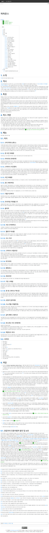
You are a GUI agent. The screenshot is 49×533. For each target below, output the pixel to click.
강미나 (15, 426)
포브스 (40, 449)
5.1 (4, 36)
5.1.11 (6, 50)
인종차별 (9, 387)
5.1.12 (6, 52)
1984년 (2, 84)
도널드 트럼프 (19, 436)
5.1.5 (6, 42)
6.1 (4, 71)
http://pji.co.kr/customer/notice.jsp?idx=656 (35, 129)
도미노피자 (8, 88)
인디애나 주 (18, 498)
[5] (23, 212)
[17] (38, 441)
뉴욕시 (43, 496)
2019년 (2, 458)
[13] (23, 372)
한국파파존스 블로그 (8, 23)
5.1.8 (6, 46)
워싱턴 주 (9, 417)
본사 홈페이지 (6, 21)
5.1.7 (6, 45)
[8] (25, 243)
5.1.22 (6, 65)
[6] (1, 482)
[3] (7, 107)
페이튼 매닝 (11, 512)
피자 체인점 (5, 523)
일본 (3, 423)
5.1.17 (6, 59)
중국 (3, 420)
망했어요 (12, 498)
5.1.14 (6, 54)
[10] (7, 347)
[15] (32, 395)
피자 (23, 84)
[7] (17, 240)
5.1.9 (6, 48)
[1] (28, 89)
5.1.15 (6, 56)
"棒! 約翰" (17, 420)
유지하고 (35, 443)
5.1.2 (6, 38)
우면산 (10, 413)
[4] (7, 185)
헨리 (12, 426)
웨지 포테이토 (33, 162)
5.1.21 (6, 64)
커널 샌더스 (35, 447)
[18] (13, 448)
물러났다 (22, 443)
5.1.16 (6, 57)
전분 (9, 107)
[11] (1, 494)
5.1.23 (6, 67)
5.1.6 (6, 44)
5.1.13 (6, 53)
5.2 (4, 68)
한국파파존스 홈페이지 (8, 22)
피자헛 (4, 88)
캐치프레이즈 (37, 365)
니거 (42, 447)
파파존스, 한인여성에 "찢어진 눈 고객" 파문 (12, 391)
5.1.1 (6, 37)
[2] (35, 90)
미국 (1, 78)
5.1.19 (6, 61)
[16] (1, 508)
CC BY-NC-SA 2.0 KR (14, 530)
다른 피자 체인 (10, 403)
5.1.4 (6, 41)
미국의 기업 (10, 523)
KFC (46, 505)
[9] (10, 344)
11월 (5, 458)
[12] (3, 372)
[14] (25, 392)
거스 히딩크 (18, 398)
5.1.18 (6, 60)
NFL (32, 434)
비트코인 (12, 408)
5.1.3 (6, 40)
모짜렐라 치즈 (16, 106)
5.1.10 (6, 49)
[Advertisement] (24, 8)
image (2, 19)
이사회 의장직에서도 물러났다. (26, 449)
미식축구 (29, 434)
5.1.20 (6, 63)
